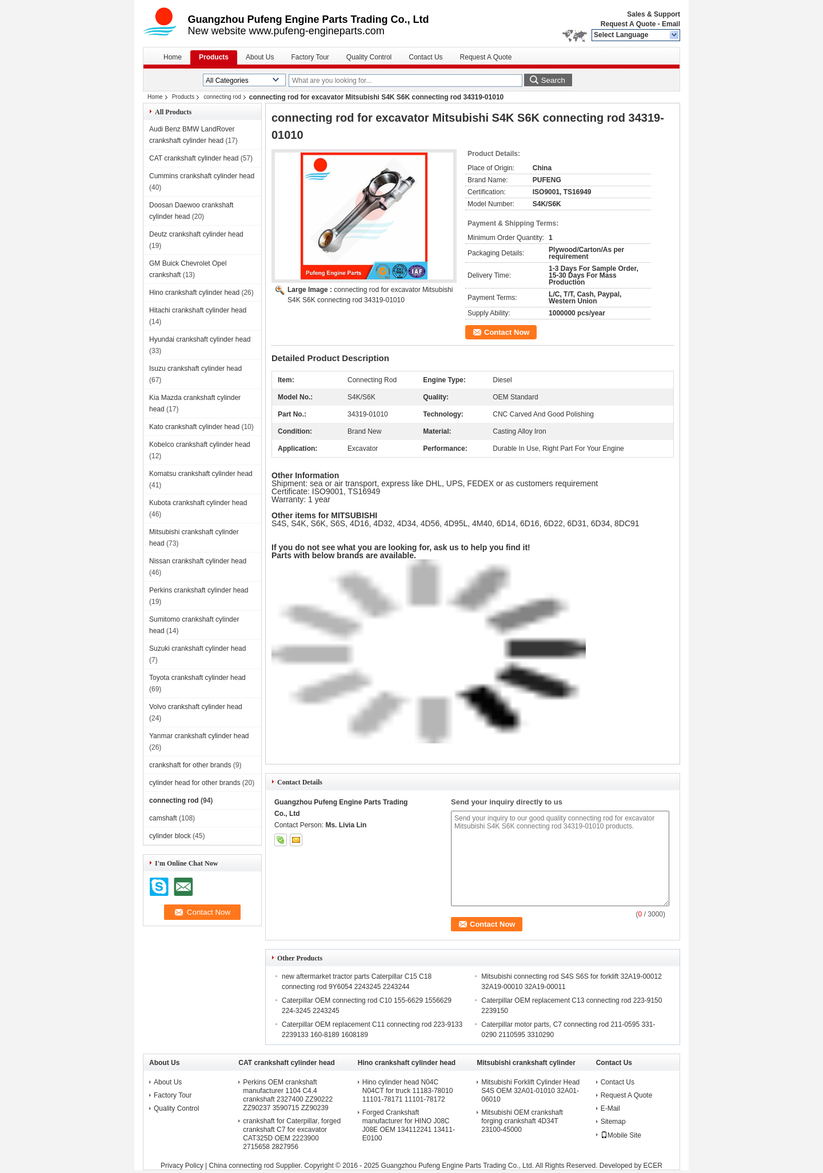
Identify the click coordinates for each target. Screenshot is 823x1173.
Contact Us (425, 57)
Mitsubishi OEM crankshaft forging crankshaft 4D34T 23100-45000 (522, 1121)
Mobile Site (621, 1135)
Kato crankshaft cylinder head (194, 427)
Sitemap (613, 1122)
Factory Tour (310, 57)
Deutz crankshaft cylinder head (196, 234)
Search (553, 80)
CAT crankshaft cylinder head (193, 158)
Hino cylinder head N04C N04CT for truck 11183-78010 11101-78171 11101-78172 (407, 1090)
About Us (260, 57)
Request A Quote (628, 24)
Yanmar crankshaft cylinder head (199, 736)
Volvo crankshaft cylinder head (195, 707)
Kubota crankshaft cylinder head (198, 503)
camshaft (163, 818)
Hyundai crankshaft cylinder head (199, 339)
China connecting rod (241, 1166)
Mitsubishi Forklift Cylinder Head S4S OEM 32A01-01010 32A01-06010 (530, 1090)
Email (671, 24)
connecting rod (222, 97)
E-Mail (610, 1108)
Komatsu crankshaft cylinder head (201, 474)
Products (214, 57)
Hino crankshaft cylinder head (194, 293)
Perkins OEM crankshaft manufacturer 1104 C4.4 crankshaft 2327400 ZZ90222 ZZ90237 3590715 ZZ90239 (288, 1095)
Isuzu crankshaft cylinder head (195, 369)
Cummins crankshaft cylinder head (201, 176)
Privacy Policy (182, 1166)
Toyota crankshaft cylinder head (197, 678)
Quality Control (368, 57)
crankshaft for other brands (190, 765)
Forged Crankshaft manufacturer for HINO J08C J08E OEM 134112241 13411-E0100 (408, 1125)
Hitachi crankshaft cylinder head (197, 310)
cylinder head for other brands (194, 783)
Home (172, 57)
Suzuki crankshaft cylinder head (197, 648)
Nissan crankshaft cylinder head (197, 561)
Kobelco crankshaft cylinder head (199, 445)
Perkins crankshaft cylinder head (198, 590)
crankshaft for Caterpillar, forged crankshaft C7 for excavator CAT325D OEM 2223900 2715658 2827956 (292, 1134)
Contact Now (506, 332)
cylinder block (170, 836)
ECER (653, 1166)
